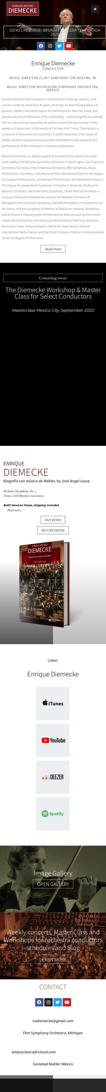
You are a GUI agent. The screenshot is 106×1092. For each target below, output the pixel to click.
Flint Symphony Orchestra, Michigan (53, 1033)
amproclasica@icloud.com (34, 1051)
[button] (53, 883)
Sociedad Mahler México (53, 1064)
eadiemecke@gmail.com (53, 1020)
